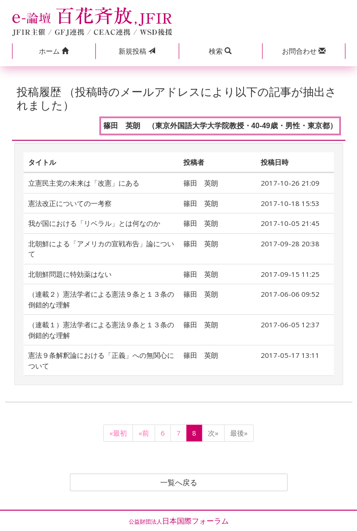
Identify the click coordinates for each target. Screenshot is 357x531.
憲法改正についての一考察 (70, 203)
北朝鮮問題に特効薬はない (70, 274)
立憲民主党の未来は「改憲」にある (83, 182)
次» (213, 432)
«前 (143, 432)
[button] (53, 51)
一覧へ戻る (178, 482)
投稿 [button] (137, 51)
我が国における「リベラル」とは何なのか (94, 223)
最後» (239, 432)
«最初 (118, 432)
